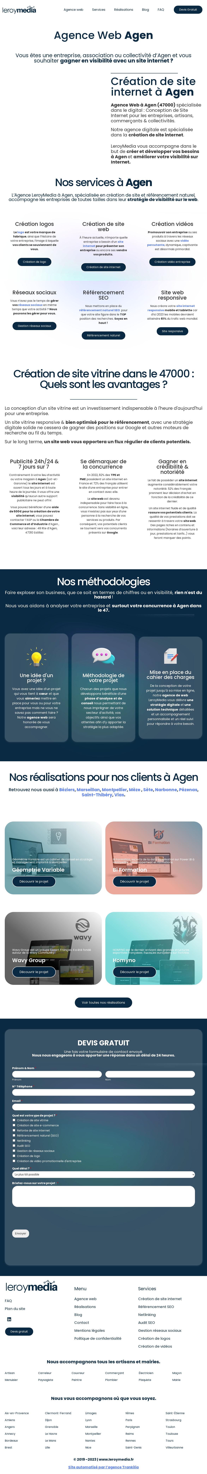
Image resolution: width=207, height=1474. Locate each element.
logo (20, 232)
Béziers (67, 790)
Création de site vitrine (32, 1120)
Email (17, 1101)
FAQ (161, 9)
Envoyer (20, 1233)
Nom (108, 1079)
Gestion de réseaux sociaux (36, 1151)
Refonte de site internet (33, 1130)
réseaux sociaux (30, 305)
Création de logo (28, 1156)
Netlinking (24, 1141)
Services (98, 9)
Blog (145, 9)
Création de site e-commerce (38, 1125)
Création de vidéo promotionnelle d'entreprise (49, 1161)
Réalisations (123, 9)
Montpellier (114, 790)
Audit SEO (23, 1146)
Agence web (73, 9)
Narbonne (166, 790)
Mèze (134, 790)
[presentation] (39, 1223)
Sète (148, 790)
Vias (119, 795)
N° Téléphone (23, 1087)
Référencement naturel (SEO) (38, 1136)
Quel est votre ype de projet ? (34, 1116)
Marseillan (88, 790)
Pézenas (188, 790)
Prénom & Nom (24, 1068)
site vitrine (59, 408)
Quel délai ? (21, 1169)
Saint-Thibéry (97, 795)
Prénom (16, 1079)
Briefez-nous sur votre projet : (35, 1183)
